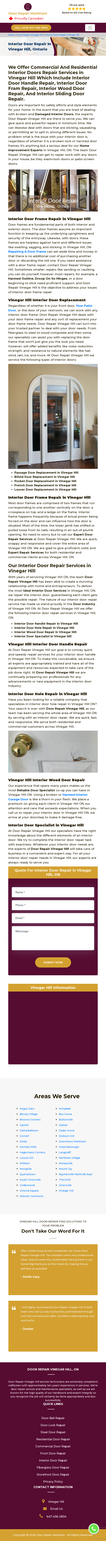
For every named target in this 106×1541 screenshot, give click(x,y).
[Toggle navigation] (90, 27)
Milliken (25, 1163)
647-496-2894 (57, 1516)
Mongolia (25, 1168)
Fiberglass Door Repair (53, 1467)
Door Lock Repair (53, 1425)
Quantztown (28, 1174)
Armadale (65, 1108)
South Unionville (30, 1179)
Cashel (63, 1125)
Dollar (23, 1141)
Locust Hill (26, 1157)
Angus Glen (27, 1108)
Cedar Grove (66, 1130)
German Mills (28, 1147)
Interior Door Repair (53, 1460)
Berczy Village (29, 1114)
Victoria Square (29, 1190)
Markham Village (69, 1157)
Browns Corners (30, 1119)
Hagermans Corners (32, 1152)
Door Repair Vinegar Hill (30, 35)
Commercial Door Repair (53, 1446)
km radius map (53, 1029)
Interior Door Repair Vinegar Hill (62, 35)
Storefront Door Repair (53, 1474)
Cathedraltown (29, 1130)
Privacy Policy (53, 1481)
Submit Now (53, 962)
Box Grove (65, 1114)
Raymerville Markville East (75, 1174)
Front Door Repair (53, 1453)
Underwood (27, 1185)
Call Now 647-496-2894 (31, 27)
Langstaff (65, 1152)
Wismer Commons (31, 1196)
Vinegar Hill (66, 1190)
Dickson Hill (66, 1136)
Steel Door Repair (53, 1432)
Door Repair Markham (51, 1535)
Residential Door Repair (53, 1439)
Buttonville (66, 1119)
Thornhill (65, 1179)
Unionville (65, 1185)
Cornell (24, 1136)
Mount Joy (65, 1168)
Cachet (24, 1125)
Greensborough (69, 1147)
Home (11, 35)
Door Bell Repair (53, 1418)
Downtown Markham (72, 1141)
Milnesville (65, 1163)
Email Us (56, 1508)
